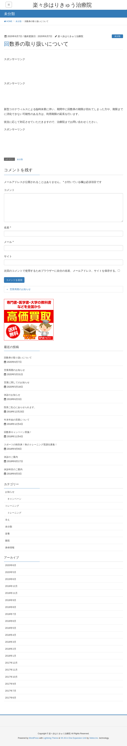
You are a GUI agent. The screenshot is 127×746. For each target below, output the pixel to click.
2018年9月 (10, 600)
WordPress (34, 738)
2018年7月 (10, 614)
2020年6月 (10, 565)
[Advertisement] (30, 69)
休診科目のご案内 (13, 469)
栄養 (7, 533)
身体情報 (9, 547)
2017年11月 (11, 669)
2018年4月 (10, 635)
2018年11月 (11, 593)
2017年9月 (10, 683)
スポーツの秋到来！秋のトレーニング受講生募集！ (30, 444)
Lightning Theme (50, 738)
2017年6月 (10, 697)
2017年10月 (11, 676)
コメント (9, 190)
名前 (7, 227)
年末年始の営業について (16, 419)
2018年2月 (10, 648)
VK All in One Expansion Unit (73, 738)
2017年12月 (11, 662)
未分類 (117, 36)
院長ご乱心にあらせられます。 (20, 407)
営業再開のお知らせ (20, 289)
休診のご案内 (11, 457)
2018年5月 (10, 628)
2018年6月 (10, 621)
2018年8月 (10, 607)
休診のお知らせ (12, 395)
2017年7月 (10, 690)
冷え (7, 519)
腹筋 (7, 540)
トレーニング (12, 505)
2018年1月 (10, 655)
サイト (8, 256)
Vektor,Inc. (94, 738)
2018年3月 (10, 642)
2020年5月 (10, 572)
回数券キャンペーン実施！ (18, 432)
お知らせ (9, 492)
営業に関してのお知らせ (16, 382)
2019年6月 (10, 579)
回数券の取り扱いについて (18, 357)
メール (9, 242)
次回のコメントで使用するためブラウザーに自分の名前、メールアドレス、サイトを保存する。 (61, 270)
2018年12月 (11, 586)
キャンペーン (14, 498)
